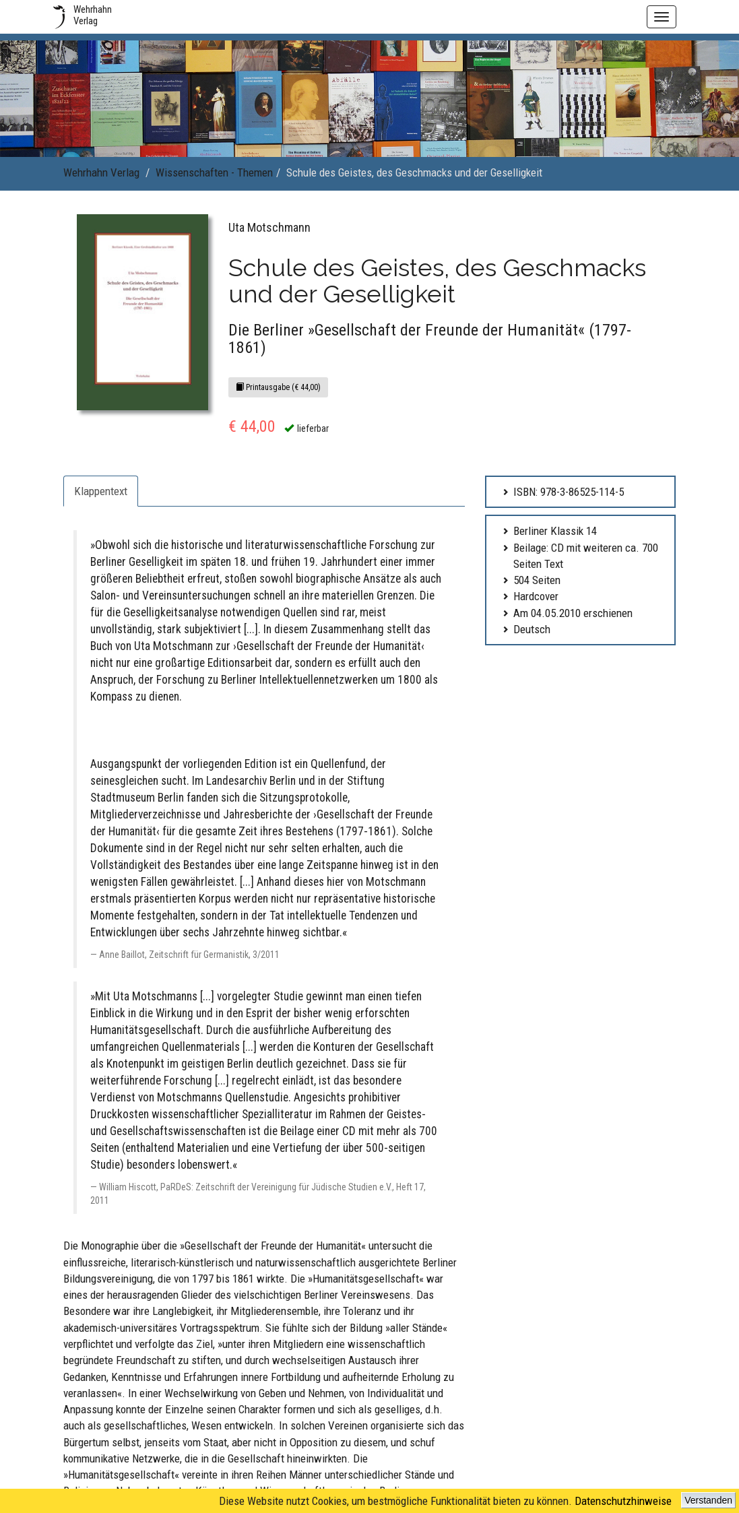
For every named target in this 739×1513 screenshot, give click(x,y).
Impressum (304, 1311)
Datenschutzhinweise (623, 1501)
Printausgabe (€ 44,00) (278, 387)
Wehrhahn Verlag (101, 172)
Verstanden (708, 1500)
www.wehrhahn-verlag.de (634, 1481)
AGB (293, 1330)
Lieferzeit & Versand (320, 1350)
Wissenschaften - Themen (214, 172)
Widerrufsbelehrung (319, 1389)
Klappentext (100, 491)
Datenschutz (306, 1369)
